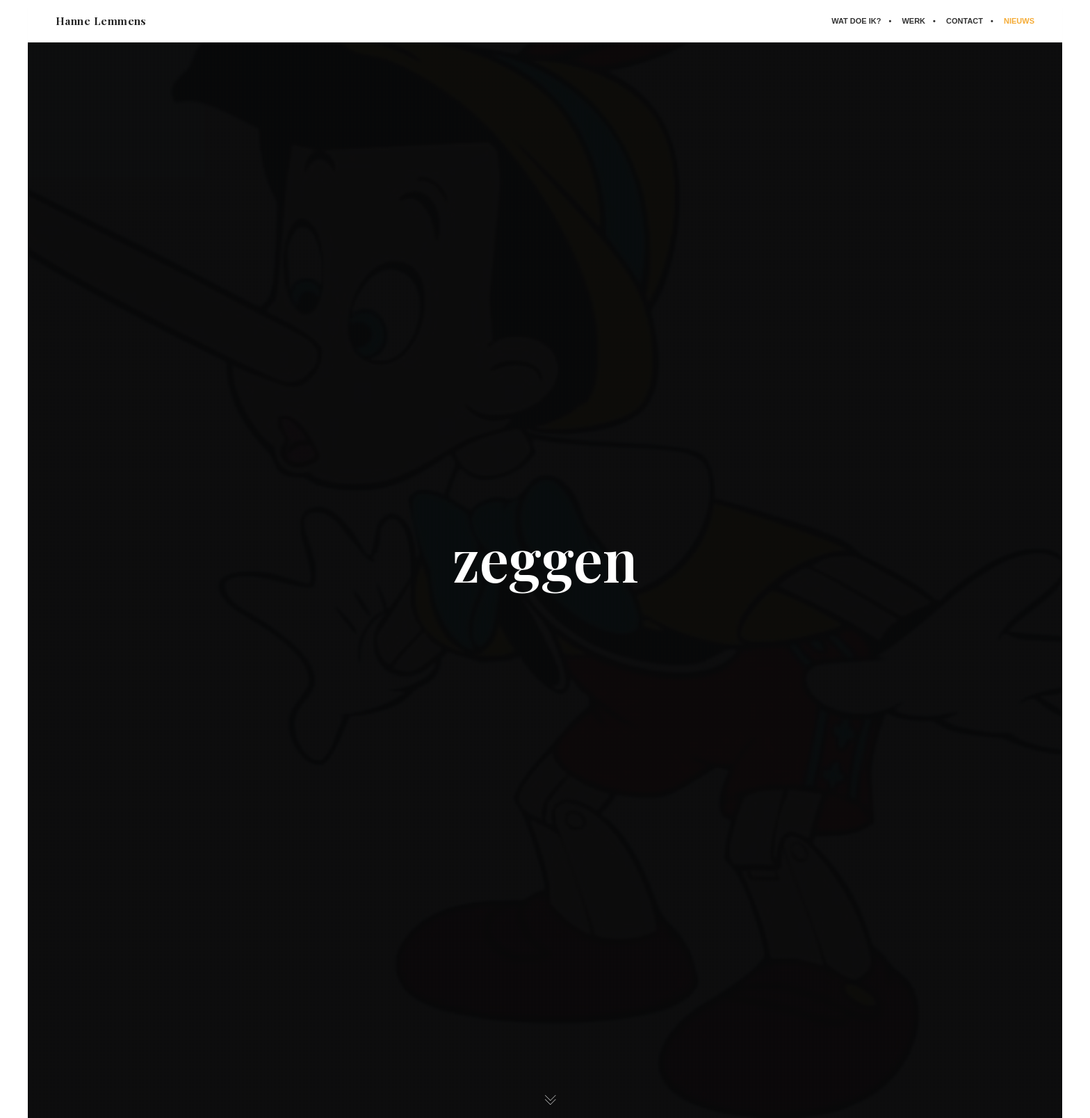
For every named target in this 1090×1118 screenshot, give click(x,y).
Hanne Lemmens (101, 21)
